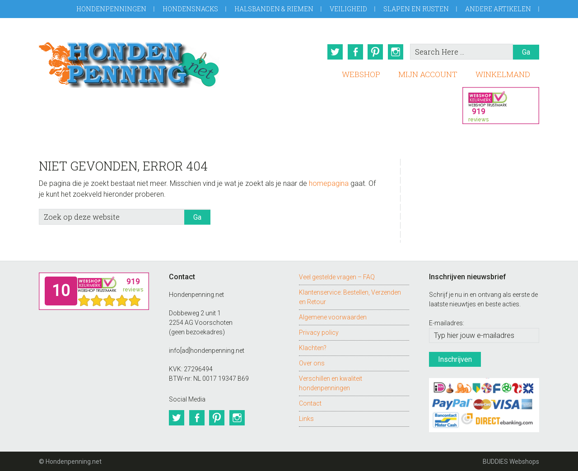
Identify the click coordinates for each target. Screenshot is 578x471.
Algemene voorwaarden (333, 316)
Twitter (333, 52)
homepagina (329, 182)
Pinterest (375, 52)
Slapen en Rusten (416, 9)
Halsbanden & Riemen (273, 9)
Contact (310, 402)
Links (306, 417)
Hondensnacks (190, 9)
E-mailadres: (446, 322)
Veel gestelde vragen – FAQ (337, 276)
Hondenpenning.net (129, 62)
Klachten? (312, 347)
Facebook (354, 52)
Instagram (396, 52)
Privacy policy (319, 331)
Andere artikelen (498, 9)
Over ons (312, 362)
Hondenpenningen (111, 9)
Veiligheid (348, 9)
